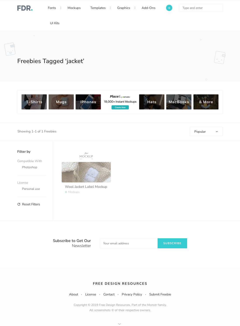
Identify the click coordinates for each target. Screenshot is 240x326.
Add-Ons (148, 8)
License (90, 294)
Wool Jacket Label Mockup (86, 186)
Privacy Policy (132, 294)
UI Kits (54, 23)
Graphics (123, 8)
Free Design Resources (120, 283)
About (73, 294)
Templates (98, 8)
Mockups (74, 8)
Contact (109, 294)
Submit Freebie (160, 294)
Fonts (52, 8)
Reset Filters (28, 204)
